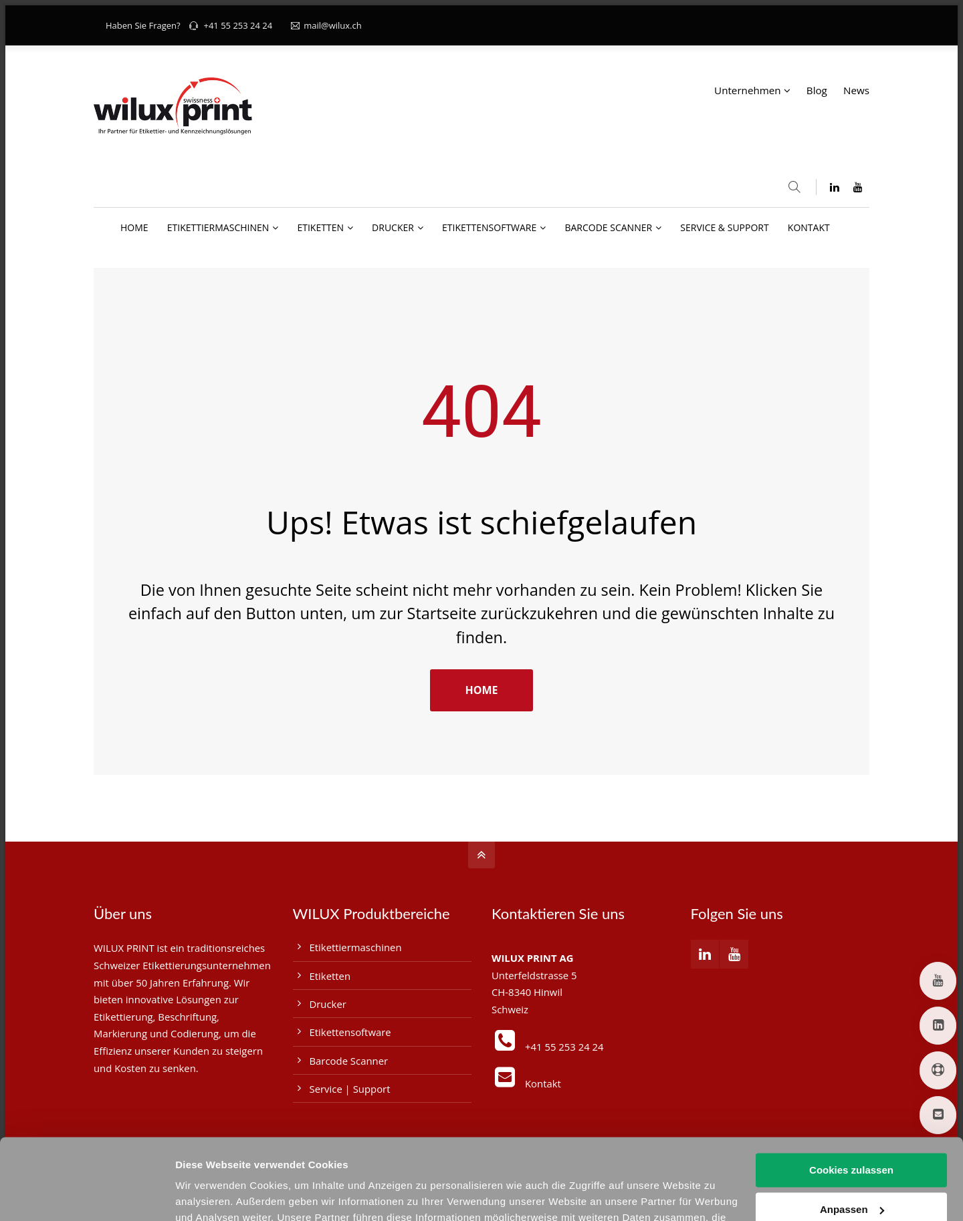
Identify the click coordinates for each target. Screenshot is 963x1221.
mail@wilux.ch (326, 25)
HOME (481, 690)
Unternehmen (747, 90)
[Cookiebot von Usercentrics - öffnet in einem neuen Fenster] (86, 1195)
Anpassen (852, 1133)
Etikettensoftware (350, 1032)
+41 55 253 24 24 (237, 25)
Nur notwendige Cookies (851, 1172)
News (856, 90)
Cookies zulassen (851, 1094)
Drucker (328, 1004)
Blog (817, 90)
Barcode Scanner (349, 1060)
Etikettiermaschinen (356, 947)
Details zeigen (209, 1194)
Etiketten (330, 976)
